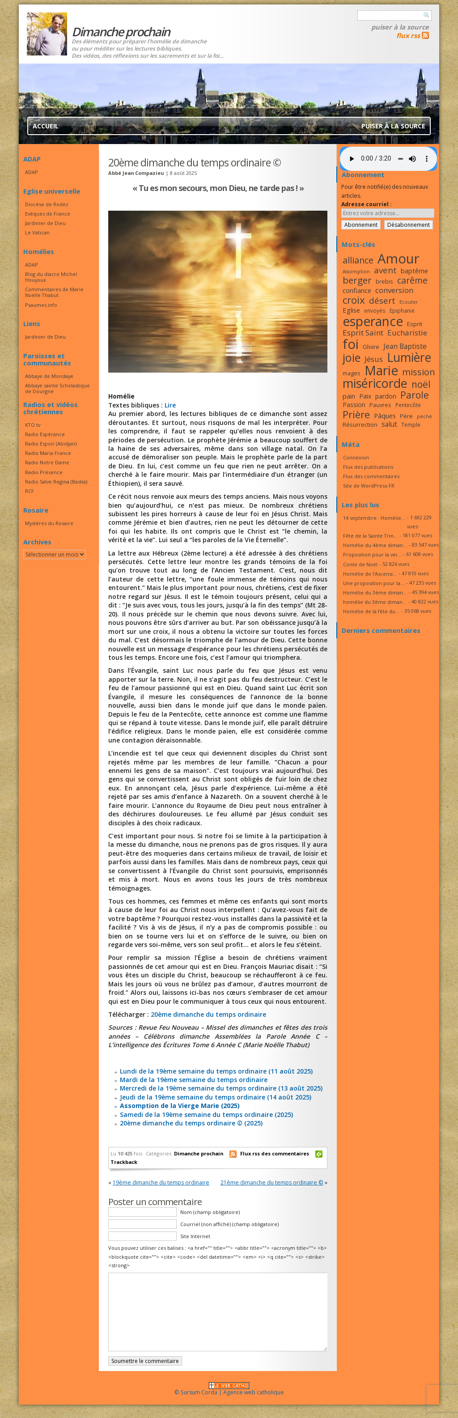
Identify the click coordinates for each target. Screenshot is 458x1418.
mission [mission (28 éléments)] (418, 372)
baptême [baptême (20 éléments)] (414, 270)
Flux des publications (368, 466)
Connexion (356, 457)
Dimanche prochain (198, 1153)
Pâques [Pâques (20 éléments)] (385, 415)
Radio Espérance (45, 434)
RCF (29, 491)
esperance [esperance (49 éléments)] (373, 321)
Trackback (123, 1162)
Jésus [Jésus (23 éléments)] (374, 359)
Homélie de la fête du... (371, 611)
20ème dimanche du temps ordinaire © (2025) (191, 1123)
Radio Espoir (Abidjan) (50, 443)
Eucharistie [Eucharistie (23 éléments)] (407, 332)
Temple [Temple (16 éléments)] (410, 424)
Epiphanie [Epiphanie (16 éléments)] (402, 310)
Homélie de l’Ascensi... (370, 573)
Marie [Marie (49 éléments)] (381, 370)
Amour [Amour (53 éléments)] (398, 258)
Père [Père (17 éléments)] (406, 416)
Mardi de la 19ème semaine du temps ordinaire (193, 1079)
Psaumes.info (41, 304)
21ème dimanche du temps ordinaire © (272, 1182)
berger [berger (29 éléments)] (357, 280)
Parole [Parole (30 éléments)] (414, 395)
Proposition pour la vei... (372, 554)
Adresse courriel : (366, 204)
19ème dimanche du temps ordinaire (161, 1182)
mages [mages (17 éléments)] (351, 373)
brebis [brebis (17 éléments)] (384, 281)
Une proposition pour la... (373, 583)
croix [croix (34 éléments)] (354, 300)
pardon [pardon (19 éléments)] (385, 396)
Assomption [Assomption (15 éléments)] (356, 271)
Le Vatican (37, 232)
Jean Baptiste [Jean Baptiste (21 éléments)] (405, 346)
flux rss (408, 35)
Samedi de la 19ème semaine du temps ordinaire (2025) (206, 1114)
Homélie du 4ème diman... (375, 545)
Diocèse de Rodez (46, 204)
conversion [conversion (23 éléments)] (394, 290)
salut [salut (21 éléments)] (389, 424)
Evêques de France (47, 213)
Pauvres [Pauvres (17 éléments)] (380, 405)
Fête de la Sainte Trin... (370, 535)
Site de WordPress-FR (368, 485)
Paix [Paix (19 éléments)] (365, 396)
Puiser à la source (400, 26)
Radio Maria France (48, 453)
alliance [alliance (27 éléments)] (358, 260)
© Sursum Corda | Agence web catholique (229, 1389)
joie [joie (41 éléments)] (351, 357)
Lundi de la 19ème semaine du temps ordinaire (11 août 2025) (216, 1071)
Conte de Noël (360, 564)
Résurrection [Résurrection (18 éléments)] (360, 424)
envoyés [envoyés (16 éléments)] (375, 310)
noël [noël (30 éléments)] (421, 384)
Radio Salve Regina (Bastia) (56, 481)
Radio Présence (44, 472)
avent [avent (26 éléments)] (385, 270)
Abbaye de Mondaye (49, 376)
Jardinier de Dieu (45, 223)
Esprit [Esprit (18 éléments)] (414, 324)
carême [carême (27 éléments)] (412, 280)
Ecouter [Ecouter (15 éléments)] (408, 302)
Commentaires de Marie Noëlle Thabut (54, 292)
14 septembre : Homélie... (374, 517)
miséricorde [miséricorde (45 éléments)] (375, 383)
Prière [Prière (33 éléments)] (356, 414)
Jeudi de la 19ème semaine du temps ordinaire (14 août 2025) (215, 1097)
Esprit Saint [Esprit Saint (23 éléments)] (363, 332)
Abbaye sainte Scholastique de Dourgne (57, 388)
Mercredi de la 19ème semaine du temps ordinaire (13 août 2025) (221, 1088)
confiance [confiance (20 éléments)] (357, 290)
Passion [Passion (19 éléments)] (354, 404)
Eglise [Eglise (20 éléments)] (351, 310)
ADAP (31, 172)
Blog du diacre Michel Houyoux (51, 277)
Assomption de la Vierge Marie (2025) (180, 1105)
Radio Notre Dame (47, 462)
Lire (170, 405)
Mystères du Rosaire (49, 523)
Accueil (46, 126)
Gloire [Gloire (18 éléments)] (371, 347)
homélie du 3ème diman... (375, 602)
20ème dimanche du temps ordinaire (208, 1014)
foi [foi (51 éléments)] (351, 343)
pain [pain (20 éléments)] (349, 395)
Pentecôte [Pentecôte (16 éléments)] (408, 404)
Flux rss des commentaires (274, 1153)
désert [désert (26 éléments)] (382, 300)
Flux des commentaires (371, 476)
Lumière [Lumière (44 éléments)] (409, 357)
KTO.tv (32, 424)
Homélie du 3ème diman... (375, 592)
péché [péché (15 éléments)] (424, 416)
